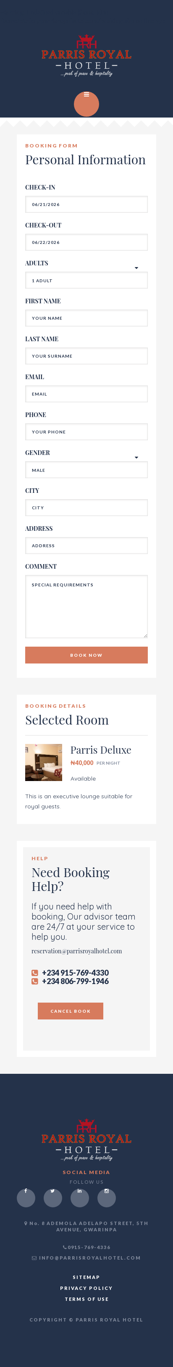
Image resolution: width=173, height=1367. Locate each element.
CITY (32, 491)
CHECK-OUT (43, 225)
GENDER (37, 453)
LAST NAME (41, 339)
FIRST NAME (43, 301)
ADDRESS (38, 528)
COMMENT (41, 566)
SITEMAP (86, 1277)
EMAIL (34, 377)
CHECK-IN (40, 187)
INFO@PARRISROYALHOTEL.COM (86, 1257)
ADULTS (36, 263)
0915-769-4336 (86, 1247)
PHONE (35, 415)
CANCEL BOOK (70, 1011)
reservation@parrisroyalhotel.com (76, 951)
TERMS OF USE (87, 1299)
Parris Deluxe (101, 749)
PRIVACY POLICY (86, 1288)
